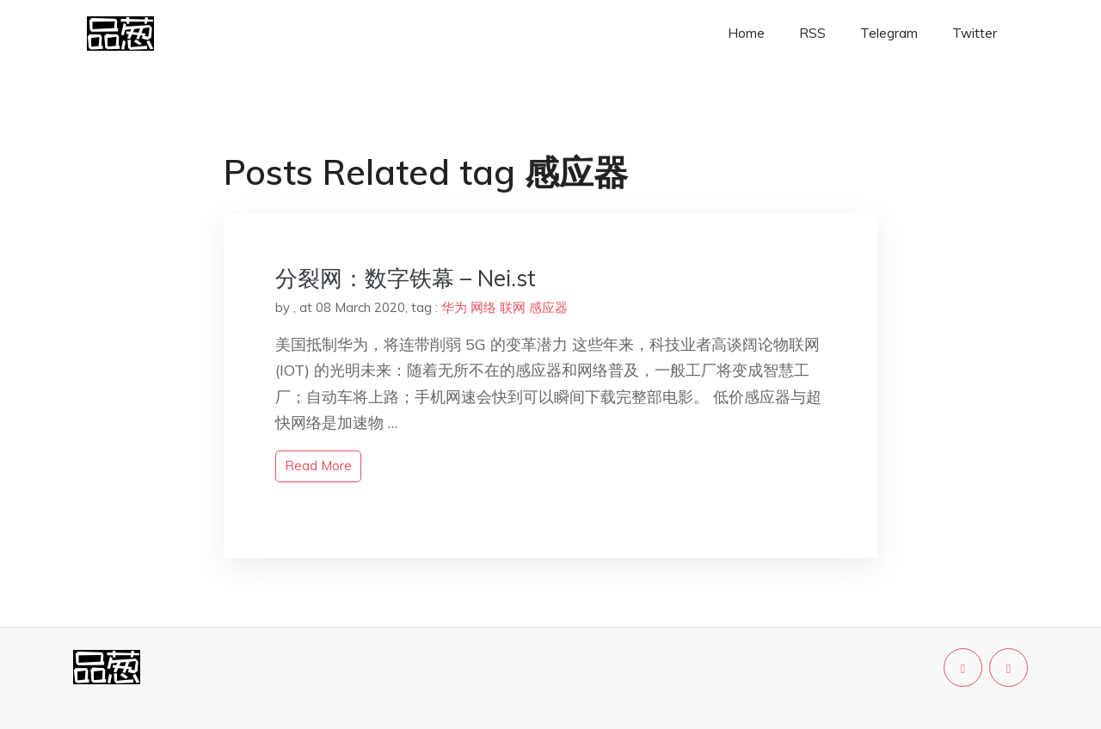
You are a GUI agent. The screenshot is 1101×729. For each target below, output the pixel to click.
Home (746, 33)
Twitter (974, 33)
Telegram (889, 33)
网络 (483, 307)
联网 (513, 307)
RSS (812, 33)
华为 (454, 307)
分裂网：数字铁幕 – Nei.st (405, 278)
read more (318, 465)
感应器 (548, 307)
